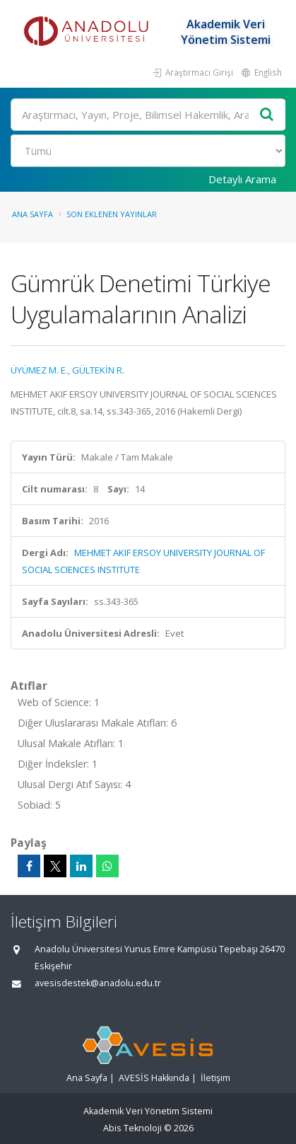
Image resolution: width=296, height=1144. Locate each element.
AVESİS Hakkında (154, 1078)
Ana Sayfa (32, 214)
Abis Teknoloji (132, 1128)
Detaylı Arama (242, 179)
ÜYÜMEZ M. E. (39, 370)
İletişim (215, 1078)
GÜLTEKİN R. (98, 370)
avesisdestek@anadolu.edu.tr (98, 983)
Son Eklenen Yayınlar (111, 214)
